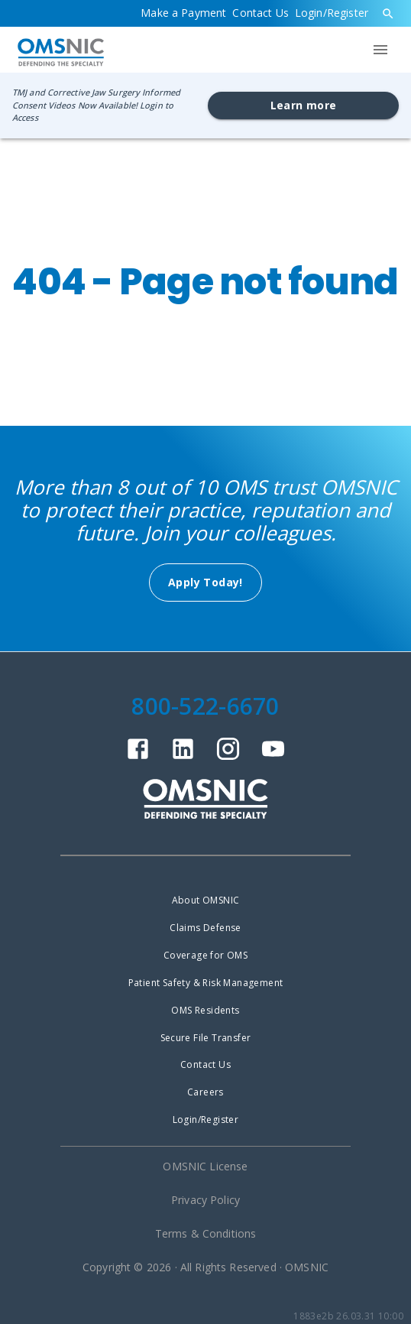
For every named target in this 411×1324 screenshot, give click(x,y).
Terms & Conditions (206, 1233)
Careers (205, 1091)
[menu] (380, 49)
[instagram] (228, 757)
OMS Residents (205, 1010)
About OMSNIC (206, 900)
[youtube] (273, 757)
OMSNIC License (205, 1166)
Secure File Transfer (205, 1037)
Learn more (303, 105)
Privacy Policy (205, 1200)
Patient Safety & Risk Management (205, 982)
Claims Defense (205, 927)
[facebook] (138, 757)
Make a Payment (183, 12)
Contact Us (260, 12)
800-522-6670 (205, 706)
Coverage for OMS (205, 955)
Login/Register (331, 12)
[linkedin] (183, 757)
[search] (388, 13)
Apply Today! (205, 582)
